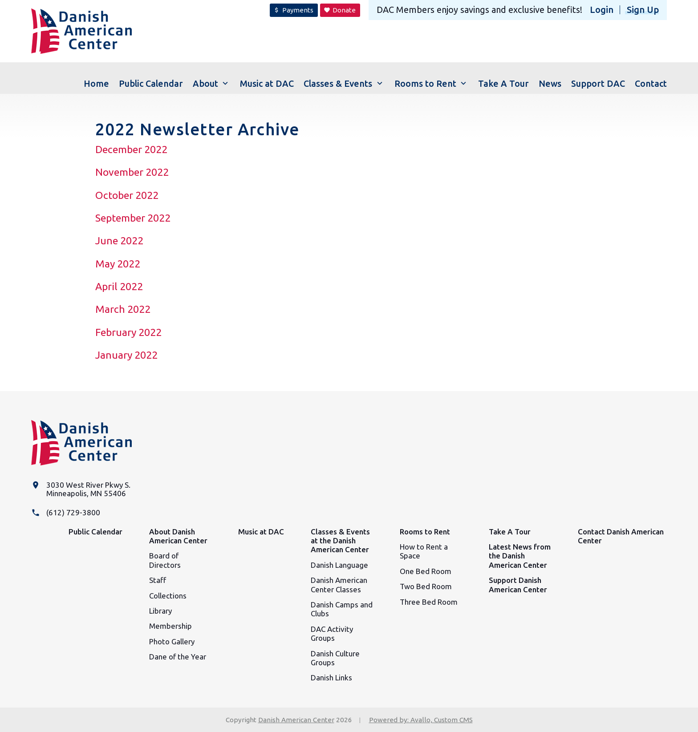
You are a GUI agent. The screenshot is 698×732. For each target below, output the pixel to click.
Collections (168, 595)
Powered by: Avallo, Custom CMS (421, 720)
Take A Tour (510, 531)
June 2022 (119, 240)
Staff (157, 580)
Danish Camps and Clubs (342, 609)
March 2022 (122, 309)
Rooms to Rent (425, 531)
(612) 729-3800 (73, 512)
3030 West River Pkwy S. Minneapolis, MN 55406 (88, 489)
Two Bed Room (426, 586)
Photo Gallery (172, 641)
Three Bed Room (429, 602)
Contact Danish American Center (621, 536)
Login (601, 9)
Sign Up (643, 9)
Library (160, 611)
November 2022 (132, 172)
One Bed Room (425, 571)
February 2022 (128, 332)
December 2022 (131, 149)
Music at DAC (261, 531)
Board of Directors (165, 560)
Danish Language (339, 565)
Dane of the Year (177, 656)
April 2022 (119, 286)
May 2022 (117, 263)
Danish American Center (296, 720)
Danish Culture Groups (335, 658)
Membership (170, 626)
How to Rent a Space (424, 551)
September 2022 (132, 217)
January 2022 (126, 354)
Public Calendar (95, 531)
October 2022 (126, 195)
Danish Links (331, 677)
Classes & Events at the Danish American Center (340, 540)
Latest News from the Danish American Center (520, 555)
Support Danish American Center (518, 584)
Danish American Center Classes (339, 584)
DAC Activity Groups (332, 633)
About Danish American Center (178, 536)
